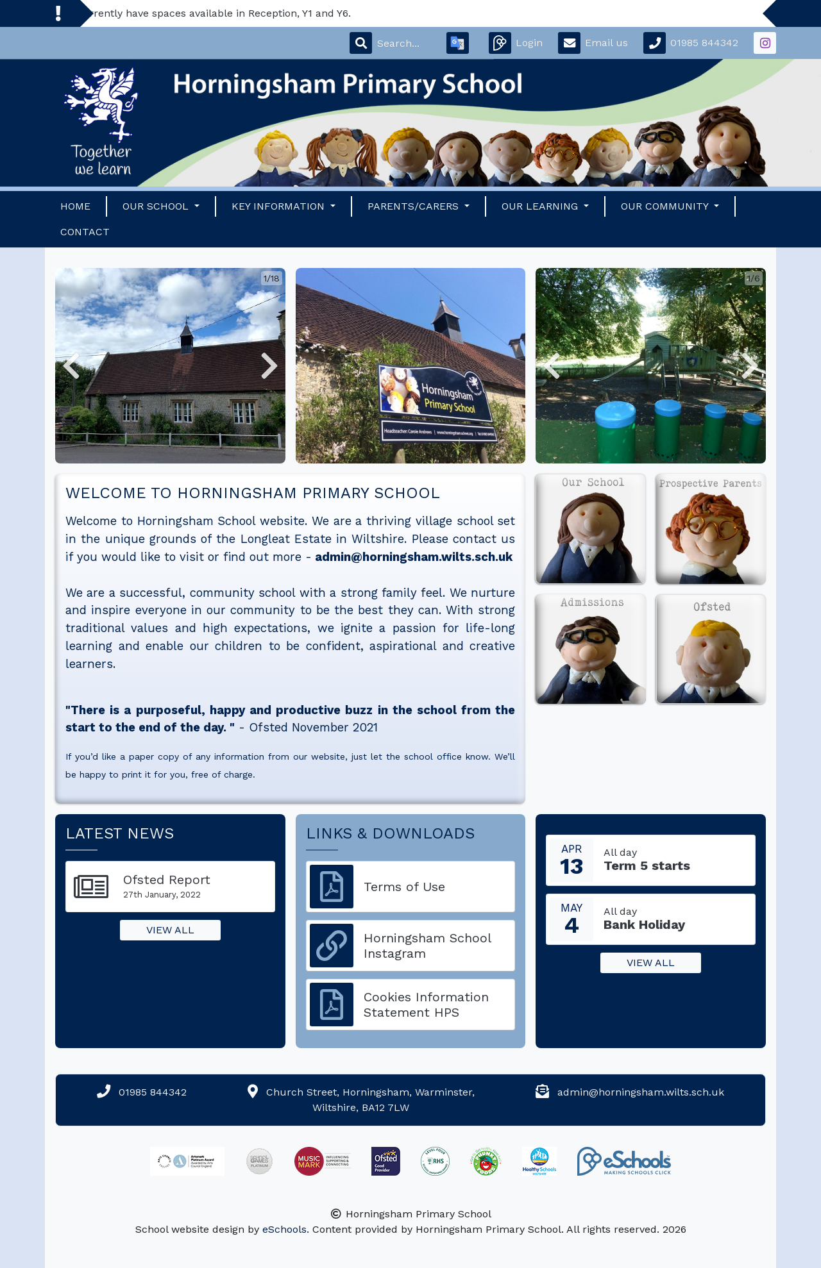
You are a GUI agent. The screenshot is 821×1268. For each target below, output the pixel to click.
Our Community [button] (666, 206)
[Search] (404, 43)
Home (75, 206)
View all (170, 930)
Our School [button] (157, 206)
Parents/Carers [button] (415, 206)
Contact (85, 232)
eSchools (284, 1229)
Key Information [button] (280, 206)
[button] (71, 365)
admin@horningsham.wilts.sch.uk (413, 557)
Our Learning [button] (541, 206)
